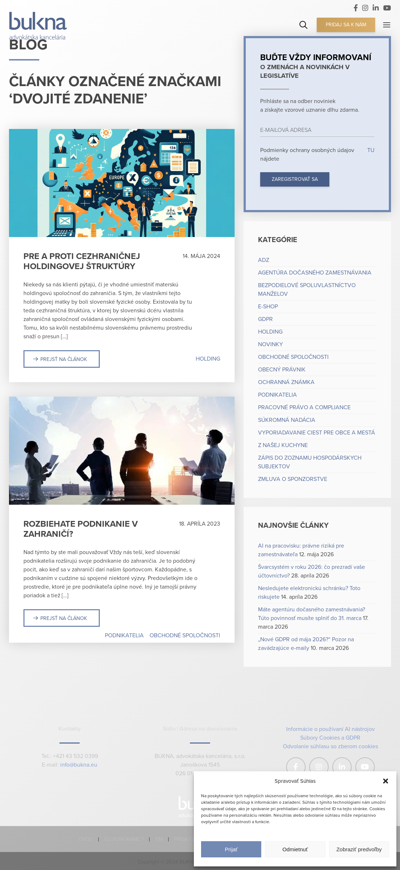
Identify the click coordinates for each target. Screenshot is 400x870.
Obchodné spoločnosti (185, 635)
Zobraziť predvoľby (359, 849)
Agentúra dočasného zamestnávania (315, 272)
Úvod (86, 839)
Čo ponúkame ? (124, 839)
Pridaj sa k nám (346, 25)
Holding (208, 358)
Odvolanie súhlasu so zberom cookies (330, 746)
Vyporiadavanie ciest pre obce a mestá (316, 432)
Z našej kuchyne (283, 445)
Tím (159, 839)
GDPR (265, 319)
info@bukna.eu (78, 765)
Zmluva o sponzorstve (292, 479)
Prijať (231, 849)
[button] (385, 781)
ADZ (263, 260)
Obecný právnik (282, 369)
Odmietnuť (295, 849)
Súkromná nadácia (286, 420)
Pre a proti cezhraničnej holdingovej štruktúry (81, 261)
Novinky (270, 344)
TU (370, 150)
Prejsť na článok (63, 359)
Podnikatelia (124, 635)
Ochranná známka (286, 382)
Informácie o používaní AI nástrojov (330, 729)
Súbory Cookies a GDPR (330, 737)
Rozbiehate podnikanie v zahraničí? (80, 529)
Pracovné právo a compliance (304, 407)
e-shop (268, 306)
